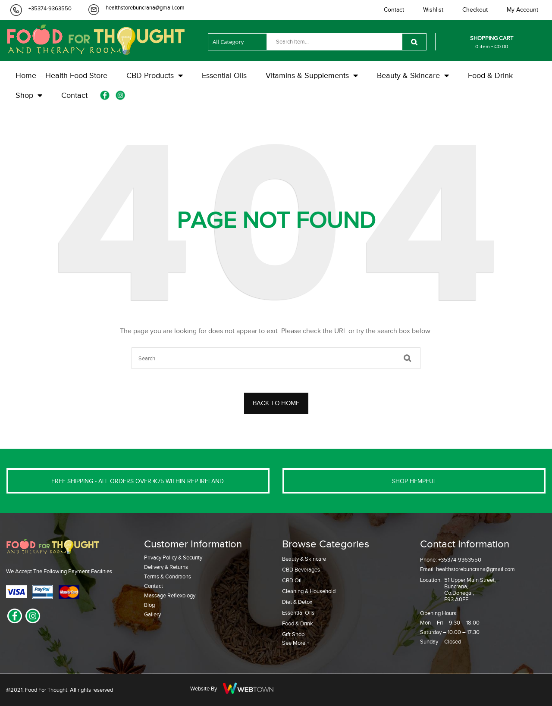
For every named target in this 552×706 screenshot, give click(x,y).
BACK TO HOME (276, 403)
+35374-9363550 (50, 8)
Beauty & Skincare (304, 559)
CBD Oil (291, 580)
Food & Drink (297, 623)
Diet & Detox (297, 602)
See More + (295, 643)
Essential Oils (298, 612)
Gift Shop (293, 634)
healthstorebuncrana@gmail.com (145, 7)
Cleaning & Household (309, 591)
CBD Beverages (301, 569)
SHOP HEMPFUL (414, 481)
